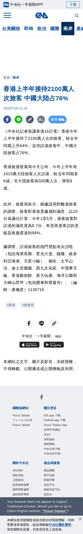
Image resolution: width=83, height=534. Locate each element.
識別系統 (18, 475)
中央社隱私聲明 (60, 524)
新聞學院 (49, 444)
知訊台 (48, 494)
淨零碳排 (49, 439)
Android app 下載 (55, 420)
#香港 (11, 305)
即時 (28, 28)
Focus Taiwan (21, 415)
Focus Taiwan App (55, 425)
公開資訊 (18, 480)
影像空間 (49, 480)
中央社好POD (52, 453)
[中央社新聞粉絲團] (41, 398)
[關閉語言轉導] (80, 501)
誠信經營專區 (21, 494)
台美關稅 (11, 28)
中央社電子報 (52, 449)
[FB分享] (7, 119)
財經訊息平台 (52, 489)
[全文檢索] (77, 16)
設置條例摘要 (21, 484)
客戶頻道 (49, 475)
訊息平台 (49, 484)
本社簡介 (18, 470)
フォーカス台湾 (22, 420)
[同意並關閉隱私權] (80, 519)
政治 (41, 28)
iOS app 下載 (52, 415)
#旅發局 (28, 305)
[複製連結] (30, 119)
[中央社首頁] (41, 15)
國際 (54, 28)
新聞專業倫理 (21, 489)
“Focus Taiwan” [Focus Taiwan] (54, 511)
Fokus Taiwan (21, 425)
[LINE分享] (18, 119)
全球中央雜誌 (52, 429)
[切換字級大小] (41, 119)
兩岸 (67, 28)
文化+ (47, 434)
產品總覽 (49, 470)
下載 (73, 4)
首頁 (6, 77)
